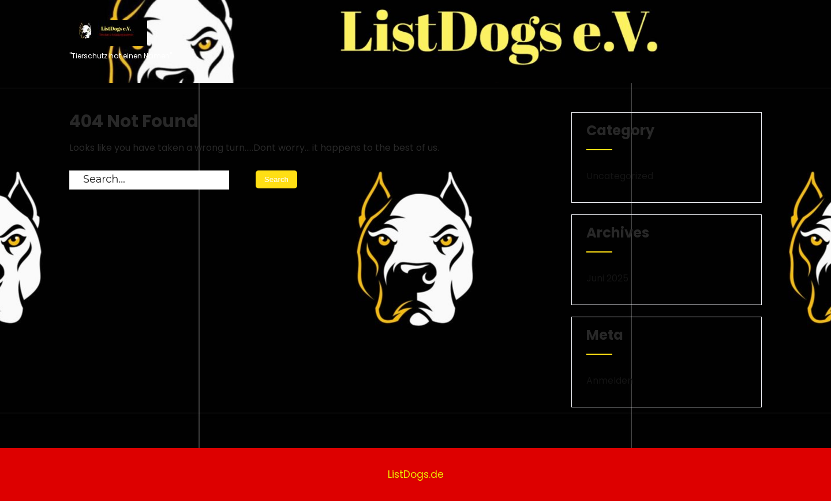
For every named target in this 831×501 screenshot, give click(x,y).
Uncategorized (619, 176)
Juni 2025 (607, 278)
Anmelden (609, 380)
